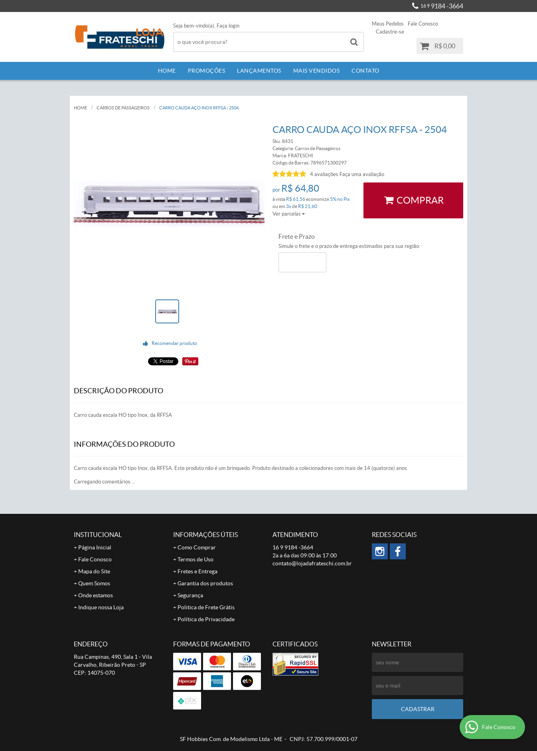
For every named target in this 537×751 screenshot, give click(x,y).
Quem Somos (94, 583)
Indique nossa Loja (101, 607)
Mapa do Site (94, 571)
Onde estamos (95, 595)
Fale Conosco (423, 24)
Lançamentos (259, 70)
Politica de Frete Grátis (206, 607)
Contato (365, 70)
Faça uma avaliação (362, 174)
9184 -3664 (442, 6)
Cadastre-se (390, 32)
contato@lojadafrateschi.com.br (312, 563)
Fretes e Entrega (197, 571)
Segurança (190, 595)
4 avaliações (324, 174)
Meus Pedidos (388, 24)
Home (167, 70)
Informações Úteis (205, 534)
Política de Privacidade (206, 619)
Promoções (206, 70)
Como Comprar (197, 547)
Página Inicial (94, 547)
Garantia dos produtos (205, 583)
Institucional (98, 534)
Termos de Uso (195, 559)
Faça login (228, 26)
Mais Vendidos (316, 70)
